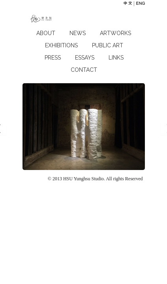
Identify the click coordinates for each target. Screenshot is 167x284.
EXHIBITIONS (61, 45)
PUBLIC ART (107, 45)
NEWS (77, 33)
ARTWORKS (115, 33)
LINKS (116, 57)
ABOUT (45, 33)
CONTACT (84, 70)
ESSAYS (84, 57)
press (53, 57)
